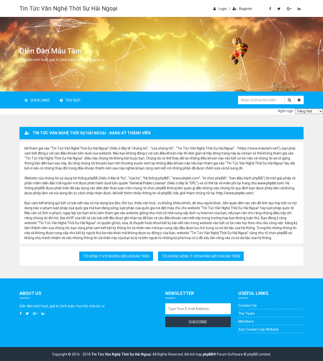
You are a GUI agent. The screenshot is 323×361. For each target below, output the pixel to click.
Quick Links (37, 100)
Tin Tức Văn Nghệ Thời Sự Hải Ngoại (68, 8)
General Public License (147, 183)
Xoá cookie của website (258, 329)
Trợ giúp (70, 100)
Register (242, 9)
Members (246, 321)
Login (220, 9)
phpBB (208, 354)
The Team (246, 313)
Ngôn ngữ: (286, 111)
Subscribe (198, 322)
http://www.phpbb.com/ (235, 193)
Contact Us (247, 305)
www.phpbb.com (270, 183)
